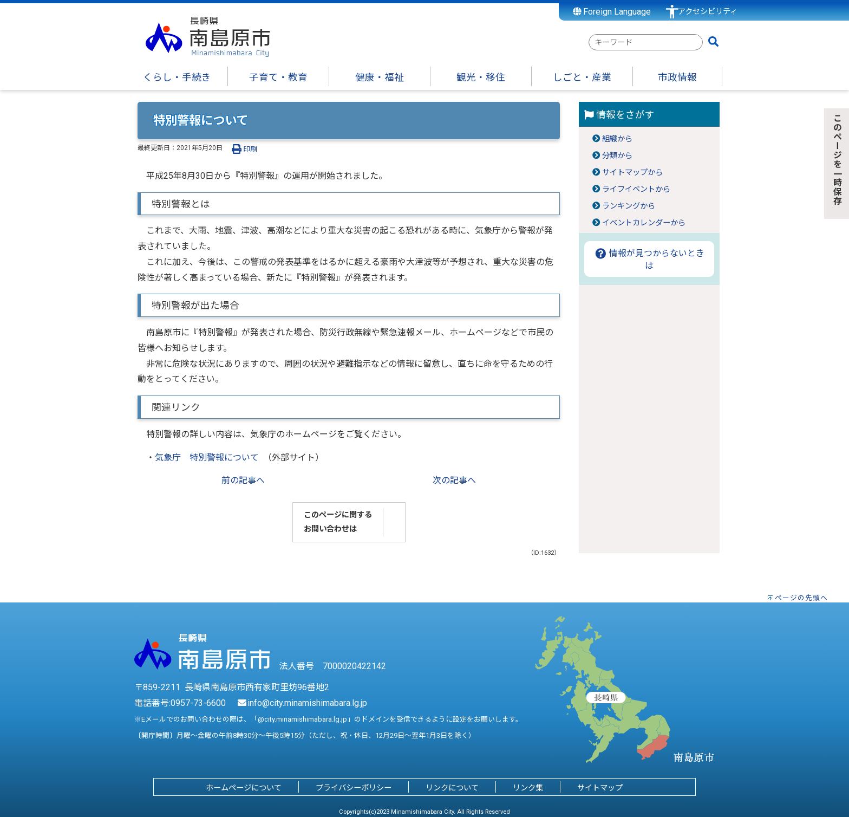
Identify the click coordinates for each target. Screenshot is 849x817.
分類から (617, 155)
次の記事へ (454, 480)
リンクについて (452, 788)
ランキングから (628, 206)
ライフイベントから (636, 189)
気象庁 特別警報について (207, 457)
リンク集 (528, 788)
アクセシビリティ (707, 11)
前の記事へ (243, 480)
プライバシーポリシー (353, 788)
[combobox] (645, 42)
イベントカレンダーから (643, 223)
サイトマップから (632, 172)
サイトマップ (600, 788)
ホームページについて (244, 788)
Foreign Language (612, 12)
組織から (617, 139)
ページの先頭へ (801, 598)
